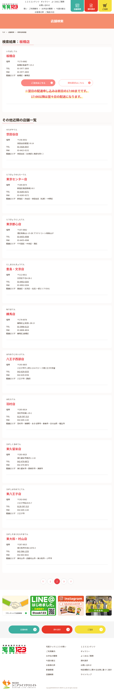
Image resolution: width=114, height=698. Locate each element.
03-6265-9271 (23, 191)
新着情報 (49, 669)
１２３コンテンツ (88, 646)
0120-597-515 (23, 416)
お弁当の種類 (51, 655)
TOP (3, 32)
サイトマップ (86, 674)
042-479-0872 (23, 461)
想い (25, 8)
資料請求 (84, 660)
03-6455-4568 (23, 236)
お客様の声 (39, 12)
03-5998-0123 (23, 326)
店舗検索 (11, 32)
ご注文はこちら (38, 82)
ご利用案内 (50, 651)
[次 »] (71, 581)
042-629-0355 (23, 371)
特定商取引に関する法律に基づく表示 (96, 669)
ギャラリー (85, 651)
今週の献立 (60, 8)
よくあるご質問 (87, 655)
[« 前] (43, 581)
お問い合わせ (44, 5)
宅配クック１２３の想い (56, 646)
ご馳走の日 (49, 12)
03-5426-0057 (23, 146)
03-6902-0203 (23, 281)
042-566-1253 (23, 551)
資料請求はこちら (76, 82)
